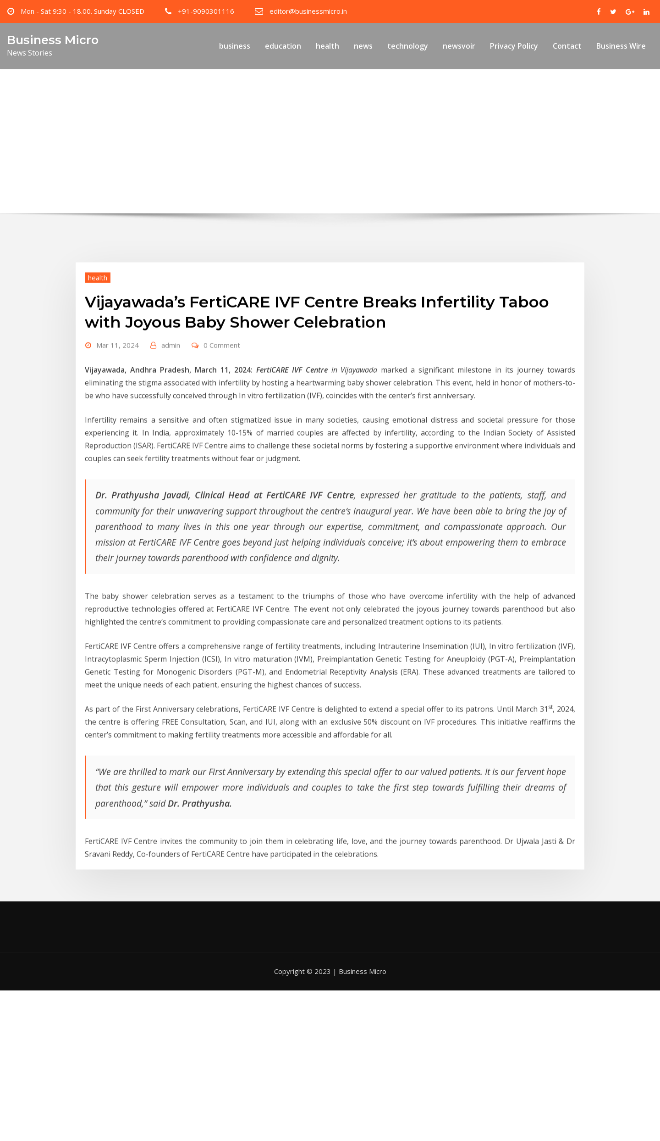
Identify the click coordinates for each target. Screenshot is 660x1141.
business (234, 46)
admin (170, 385)
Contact (567, 46)
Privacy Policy (514, 46)
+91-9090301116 (206, 11)
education (283, 46)
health (327, 46)
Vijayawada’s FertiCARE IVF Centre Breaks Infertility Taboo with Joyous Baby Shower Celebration (346, 159)
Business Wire (621, 46)
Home (152, 159)
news (363, 46)
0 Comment (222, 385)
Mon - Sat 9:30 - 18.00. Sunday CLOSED (82, 11)
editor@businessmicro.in (308, 11)
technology (407, 46)
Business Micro (53, 40)
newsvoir (459, 46)
